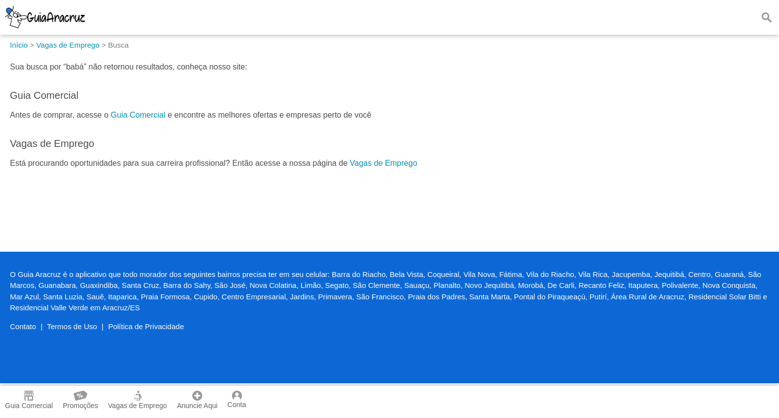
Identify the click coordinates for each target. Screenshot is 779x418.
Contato (23, 326)
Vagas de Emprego (383, 163)
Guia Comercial (138, 115)
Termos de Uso (72, 326)
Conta (237, 400)
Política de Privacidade (146, 326)
